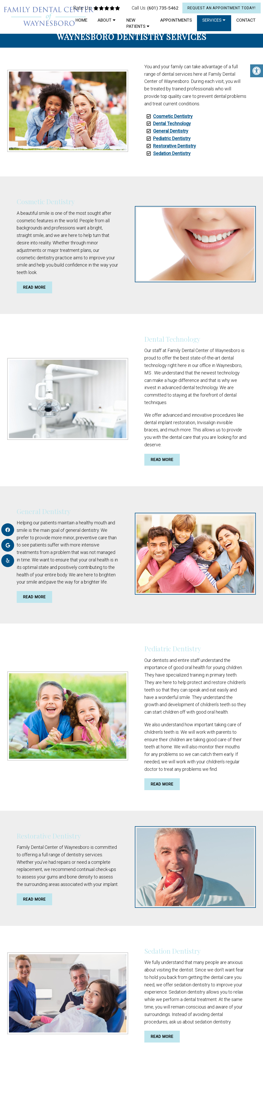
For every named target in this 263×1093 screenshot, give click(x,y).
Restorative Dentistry (174, 146)
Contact (246, 20)
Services (211, 20)
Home (81, 20)
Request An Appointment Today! (221, 8)
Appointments (176, 20)
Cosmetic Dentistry (173, 116)
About (104, 20)
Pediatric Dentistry (172, 138)
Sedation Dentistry (172, 153)
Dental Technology (172, 123)
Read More (34, 287)
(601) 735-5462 (163, 8)
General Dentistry (170, 131)
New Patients (135, 23)
